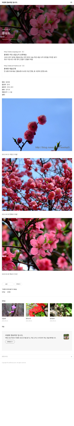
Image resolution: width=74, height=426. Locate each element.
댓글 (3, 386)
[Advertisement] (37, 65)
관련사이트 (5, 416)
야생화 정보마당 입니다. (10, 2)
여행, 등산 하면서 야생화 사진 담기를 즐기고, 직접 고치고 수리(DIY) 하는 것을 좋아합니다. (30, 397)
